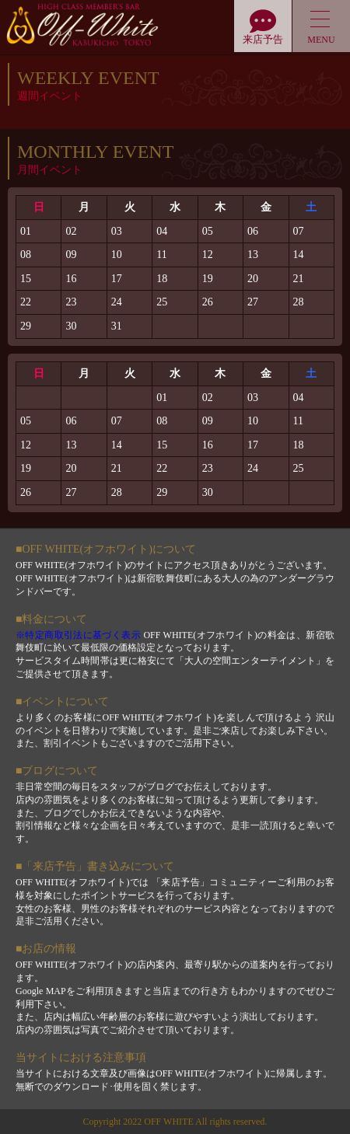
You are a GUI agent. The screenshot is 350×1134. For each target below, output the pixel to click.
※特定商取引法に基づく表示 (78, 635)
